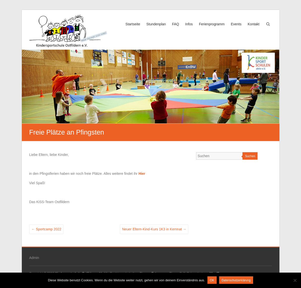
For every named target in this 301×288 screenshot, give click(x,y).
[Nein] (294, 280)
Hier (141, 174)
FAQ (175, 24)
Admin (34, 258)
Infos (189, 24)
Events (236, 24)
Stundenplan (156, 24)
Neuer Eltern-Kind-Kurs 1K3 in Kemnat (154, 229)
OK (212, 280)
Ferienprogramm (212, 24)
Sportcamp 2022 (47, 229)
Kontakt (253, 24)
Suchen (250, 156)
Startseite (133, 24)
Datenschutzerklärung (236, 280)
